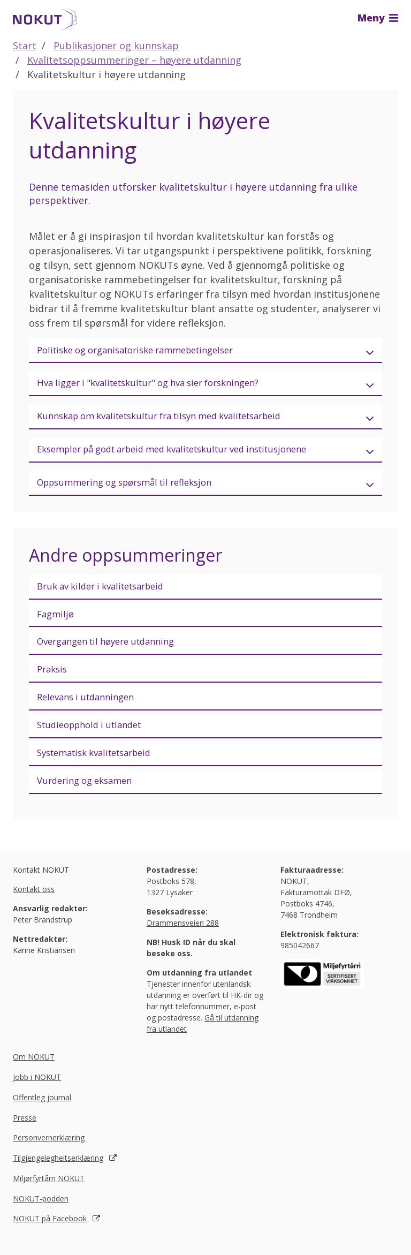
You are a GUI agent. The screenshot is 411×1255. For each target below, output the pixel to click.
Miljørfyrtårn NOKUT (49, 1193)
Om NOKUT (34, 1072)
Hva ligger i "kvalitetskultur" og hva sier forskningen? (160, 385)
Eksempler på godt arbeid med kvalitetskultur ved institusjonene (188, 453)
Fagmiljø (57, 621)
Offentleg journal (42, 1112)
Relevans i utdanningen (90, 707)
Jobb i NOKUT (37, 1092)
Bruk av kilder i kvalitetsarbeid (107, 592)
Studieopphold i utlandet (95, 736)
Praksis (53, 678)
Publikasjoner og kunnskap (116, 45)
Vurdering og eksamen (89, 794)
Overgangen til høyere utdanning (113, 650)
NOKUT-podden (40, 1213)
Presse (24, 1132)
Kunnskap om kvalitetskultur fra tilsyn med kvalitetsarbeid (173, 419)
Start (24, 45)
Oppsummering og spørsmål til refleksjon (134, 487)
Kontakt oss (34, 903)
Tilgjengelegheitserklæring (58, 1173)
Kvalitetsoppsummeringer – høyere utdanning (134, 60)
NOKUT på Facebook (50, 1233)
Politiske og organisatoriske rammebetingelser (146, 350)
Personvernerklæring (49, 1152)
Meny (377, 17)
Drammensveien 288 (183, 937)
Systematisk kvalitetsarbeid (101, 765)
